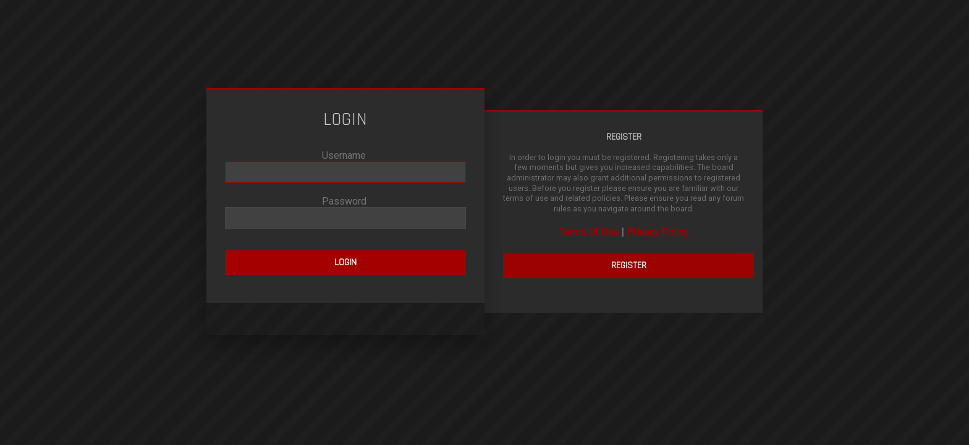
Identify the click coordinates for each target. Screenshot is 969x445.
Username (344, 155)
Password (344, 201)
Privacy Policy (657, 232)
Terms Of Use (589, 232)
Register (628, 265)
